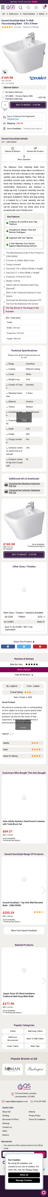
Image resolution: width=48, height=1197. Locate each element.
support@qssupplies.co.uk (15, 1101)
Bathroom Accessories (12, 1038)
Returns (5, 1135)
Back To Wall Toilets (35, 1039)
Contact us (7, 1127)
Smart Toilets (12, 1046)
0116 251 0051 (38, 1101)
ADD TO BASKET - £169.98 (28, 105)
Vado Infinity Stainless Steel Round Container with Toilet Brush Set (24, 822)
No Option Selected (13, 92)
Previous (4, 891)
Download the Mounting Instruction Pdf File (22, 484)
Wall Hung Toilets (35, 1031)
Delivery (32, 1112)
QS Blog (5, 1115)
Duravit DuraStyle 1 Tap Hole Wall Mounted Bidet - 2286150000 (23, 904)
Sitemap (5, 1123)
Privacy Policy (34, 1115)
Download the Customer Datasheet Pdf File (22, 491)
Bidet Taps (35, 1046)
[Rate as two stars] (27, 664)
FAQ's (4, 1131)
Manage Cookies (24, 1180)
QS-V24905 (9, 622)
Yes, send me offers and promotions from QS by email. (23, 1146)
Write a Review (24, 669)
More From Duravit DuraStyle (24, 930)
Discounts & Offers (10, 1119)
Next (43, 53)
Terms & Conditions (37, 1119)
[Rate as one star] (26, 664)
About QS (6, 1112)
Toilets (13, 1031)
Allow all (24, 1175)
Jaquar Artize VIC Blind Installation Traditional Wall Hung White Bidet (19, 995)
